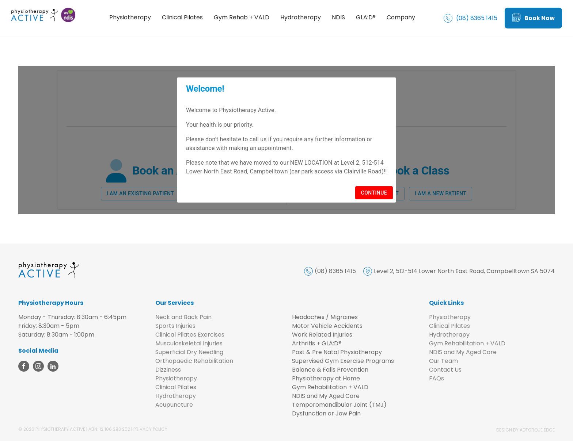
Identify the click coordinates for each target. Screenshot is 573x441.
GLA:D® (366, 17)
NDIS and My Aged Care (326, 396)
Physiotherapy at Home (326, 378)
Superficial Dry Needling (189, 352)
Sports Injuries (175, 326)
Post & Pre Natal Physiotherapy (337, 352)
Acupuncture (174, 404)
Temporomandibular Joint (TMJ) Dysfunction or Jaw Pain (339, 409)
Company (401, 17)
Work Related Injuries (322, 334)
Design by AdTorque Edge (525, 430)
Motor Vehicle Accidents (327, 326)
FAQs (436, 378)
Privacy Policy (150, 429)
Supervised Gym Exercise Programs (343, 361)
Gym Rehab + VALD (242, 17)
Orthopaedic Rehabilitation (194, 361)
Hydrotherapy (301, 17)
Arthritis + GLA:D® (316, 343)
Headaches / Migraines (325, 317)
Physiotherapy (130, 17)
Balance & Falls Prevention (330, 369)
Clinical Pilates (182, 17)
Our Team (443, 361)
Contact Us (445, 369)
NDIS (338, 17)
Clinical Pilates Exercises (189, 334)
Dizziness (168, 369)
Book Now (533, 18)
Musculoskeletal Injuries (189, 343)
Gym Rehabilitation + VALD (330, 387)
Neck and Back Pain (183, 317)
